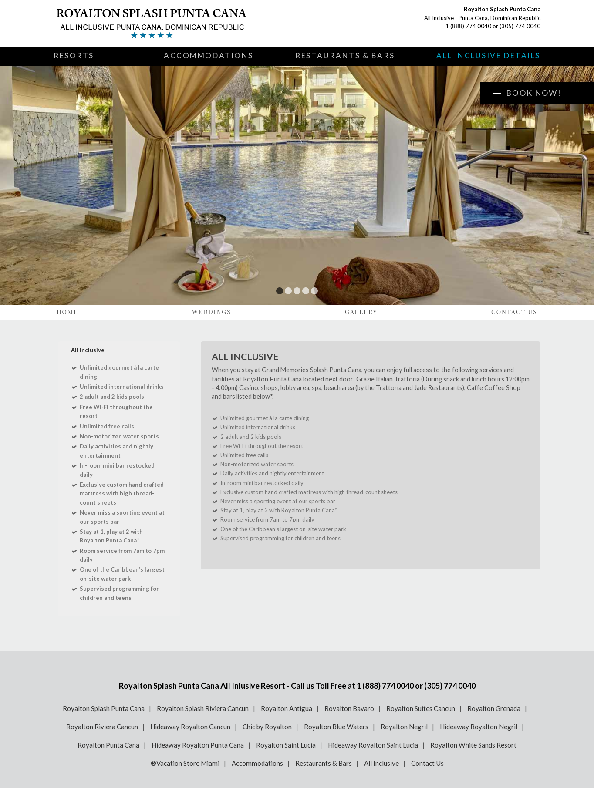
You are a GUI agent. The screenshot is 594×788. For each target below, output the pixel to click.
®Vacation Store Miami (185, 763)
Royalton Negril (404, 727)
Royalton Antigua (286, 708)
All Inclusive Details (488, 55)
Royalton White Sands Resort (473, 745)
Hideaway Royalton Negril (478, 727)
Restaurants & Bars (345, 55)
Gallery (361, 312)
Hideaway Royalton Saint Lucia (373, 745)
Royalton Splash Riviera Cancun (203, 708)
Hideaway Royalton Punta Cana (198, 745)
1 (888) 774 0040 (468, 26)
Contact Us (514, 312)
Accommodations (208, 55)
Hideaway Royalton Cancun (190, 727)
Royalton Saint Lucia (286, 745)
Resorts (74, 55)
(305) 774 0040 (520, 26)
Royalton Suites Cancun (420, 708)
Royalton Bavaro (349, 708)
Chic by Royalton (267, 727)
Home (67, 312)
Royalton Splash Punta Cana (104, 708)
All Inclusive (381, 763)
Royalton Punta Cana (108, 745)
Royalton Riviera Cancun (102, 727)
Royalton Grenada (493, 708)
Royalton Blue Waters (336, 727)
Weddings (211, 312)
